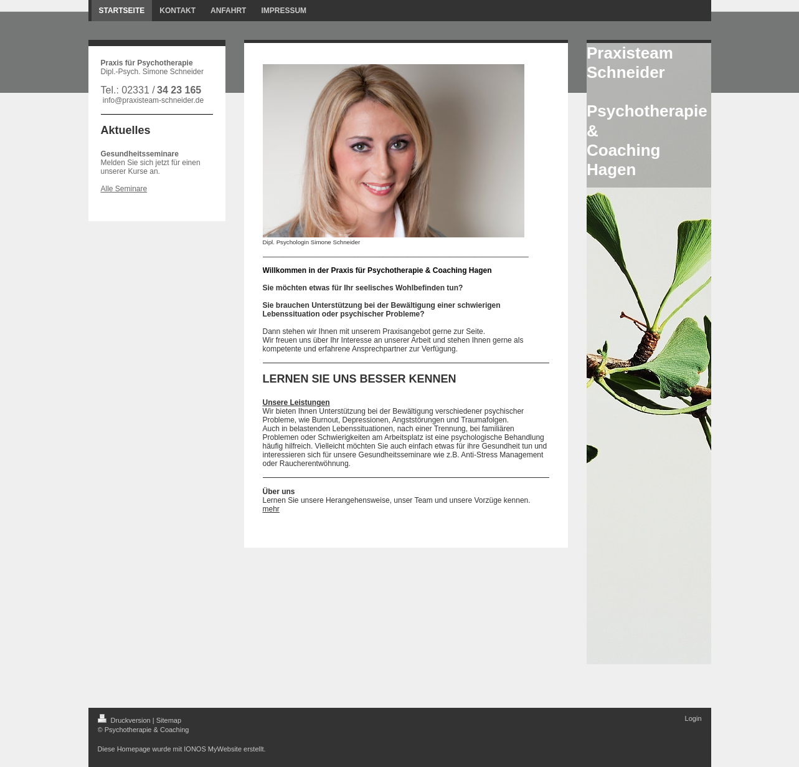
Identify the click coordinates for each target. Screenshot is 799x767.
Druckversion (125, 720)
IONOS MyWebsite (213, 749)
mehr (271, 509)
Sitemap (168, 720)
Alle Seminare (124, 188)
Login (693, 718)
